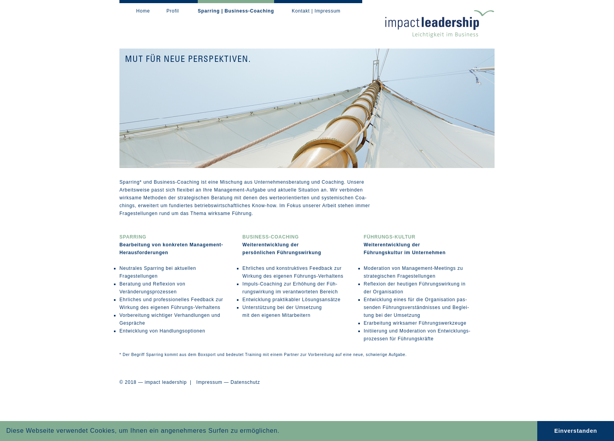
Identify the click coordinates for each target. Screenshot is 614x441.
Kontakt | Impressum (316, 11)
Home (143, 11)
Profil (172, 11)
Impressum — (212, 382)
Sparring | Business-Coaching (236, 11)
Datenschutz (245, 382)
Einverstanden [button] (575, 431)
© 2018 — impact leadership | (157, 382)
